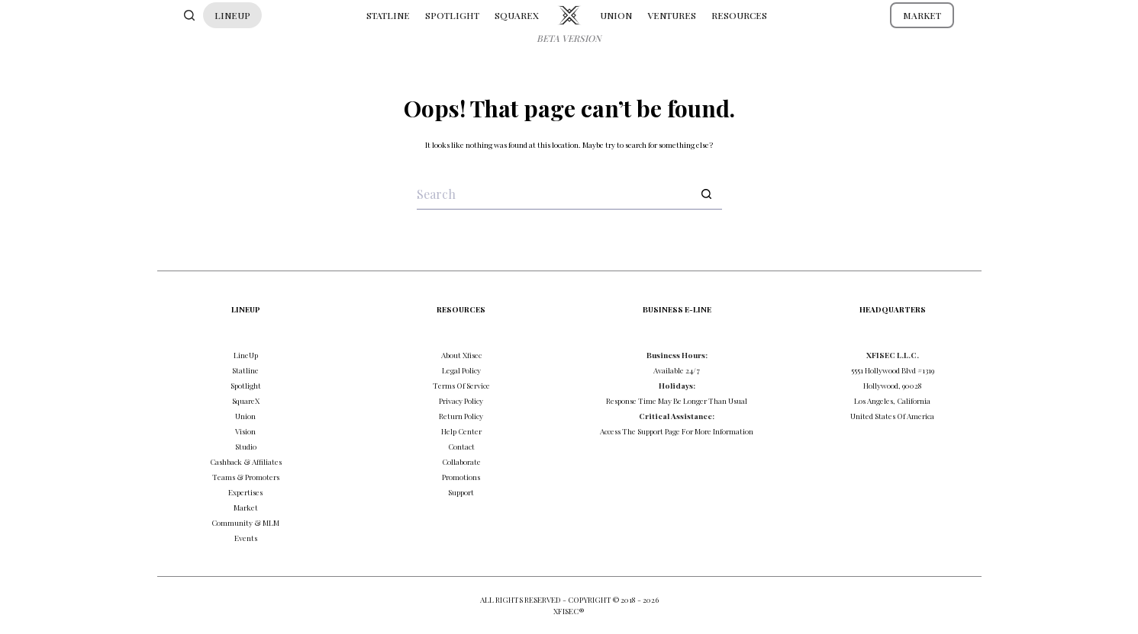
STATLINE (388, 15)
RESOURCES (739, 15)
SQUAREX (517, 15)
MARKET (922, 15)
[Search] (189, 15)
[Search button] (707, 194)
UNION (616, 15)
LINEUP (232, 15)
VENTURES (671, 15)
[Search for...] (554, 194)
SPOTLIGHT (452, 15)
